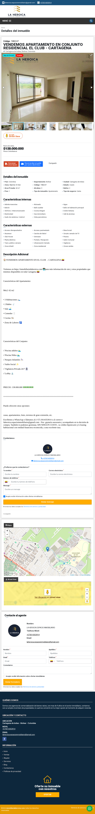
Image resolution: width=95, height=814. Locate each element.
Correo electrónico (56, 471)
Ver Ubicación (41, 597)
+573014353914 (45, 3)
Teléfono (52, 657)
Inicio (3, 27)
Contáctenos (9, 768)
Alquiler (7, 758)
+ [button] (7, 531)
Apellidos (53, 650)
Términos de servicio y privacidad (35, 506)
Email (5, 657)
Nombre (6, 650)
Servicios (7, 761)
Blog (5, 765)
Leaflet (72, 575)
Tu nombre (7, 471)
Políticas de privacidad (12, 771)
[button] (91, 55)
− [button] (7, 535)
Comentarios (8, 665)
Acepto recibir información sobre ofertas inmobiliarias (25, 676)
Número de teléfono (11, 478)
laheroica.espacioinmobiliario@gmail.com (48, 461)
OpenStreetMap (86, 575)
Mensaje (7, 486)
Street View (13, 136)
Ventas (6, 755)
